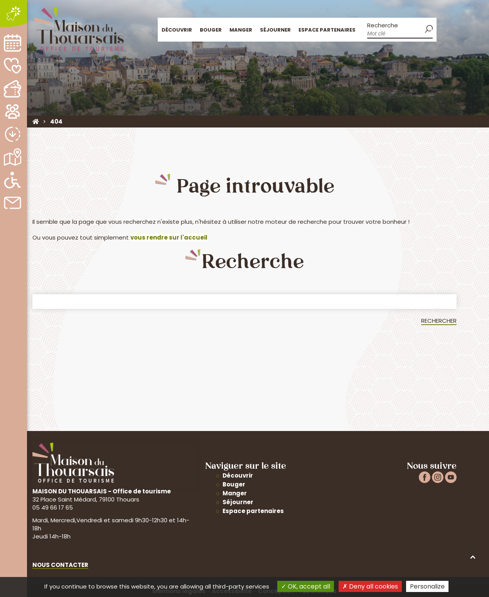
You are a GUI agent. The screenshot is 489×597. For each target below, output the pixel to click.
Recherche (381, 26)
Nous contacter (60, 565)
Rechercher (439, 321)
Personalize (427, 586)
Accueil (444, 29)
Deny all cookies (370, 586)
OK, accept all (305, 586)
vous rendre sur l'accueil (168, 237)
